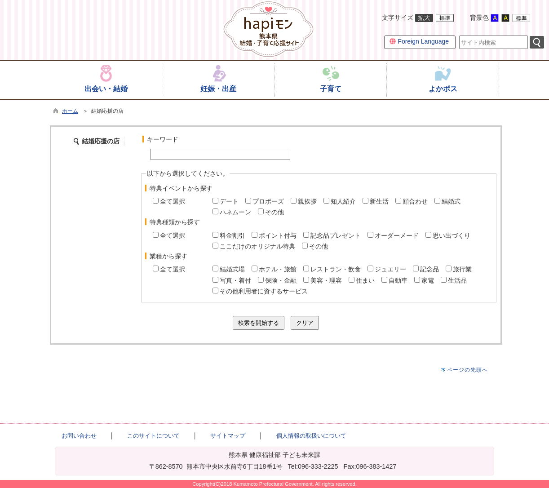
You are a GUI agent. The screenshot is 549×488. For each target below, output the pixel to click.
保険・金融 (281, 280)
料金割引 (232, 235)
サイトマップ (227, 435)
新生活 (379, 201)
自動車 (398, 280)
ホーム (70, 111)
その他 (274, 212)
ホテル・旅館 (278, 269)
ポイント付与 (278, 235)
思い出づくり (451, 235)
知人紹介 (343, 201)
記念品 (429, 269)
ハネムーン (235, 212)
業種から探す (168, 256)
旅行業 (462, 269)
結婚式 (451, 201)
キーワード (162, 139)
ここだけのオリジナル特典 (257, 246)
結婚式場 (232, 269)
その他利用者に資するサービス (264, 291)
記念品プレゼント (335, 235)
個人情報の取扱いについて (311, 435)
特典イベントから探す (181, 188)
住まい (365, 280)
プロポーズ (268, 201)
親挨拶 (307, 201)
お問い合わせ (79, 435)
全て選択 (172, 201)
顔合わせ (415, 201)
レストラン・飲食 (335, 269)
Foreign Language (419, 41)
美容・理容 (326, 280)
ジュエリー (390, 269)
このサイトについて (153, 435)
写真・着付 (235, 280)
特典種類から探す (175, 222)
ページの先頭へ (467, 370)
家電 (427, 280)
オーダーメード (397, 235)
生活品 (457, 280)
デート (229, 201)
